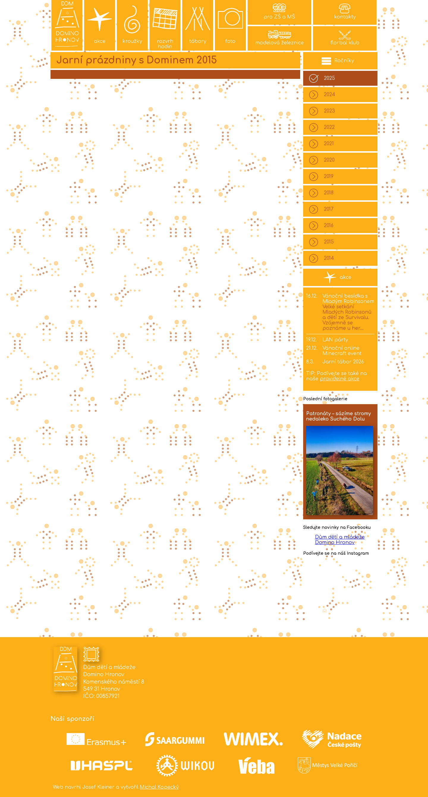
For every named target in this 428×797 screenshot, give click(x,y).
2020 (329, 160)
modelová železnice (279, 43)
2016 (328, 225)
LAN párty (335, 340)
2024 (329, 94)
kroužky (132, 41)
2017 (328, 209)
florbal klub (345, 43)
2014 (329, 258)
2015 (329, 242)
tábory (197, 41)
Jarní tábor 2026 (343, 362)
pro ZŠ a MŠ (279, 17)
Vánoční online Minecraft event (341, 351)
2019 (328, 176)
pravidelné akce (339, 379)
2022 (329, 127)
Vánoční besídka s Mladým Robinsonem (348, 298)
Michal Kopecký (159, 787)
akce (100, 41)
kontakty (345, 17)
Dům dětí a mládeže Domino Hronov (340, 540)
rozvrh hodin (165, 44)
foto (230, 41)
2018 (328, 193)
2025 (329, 78)
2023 (329, 111)
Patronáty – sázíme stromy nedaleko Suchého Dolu (338, 416)
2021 (329, 143)
